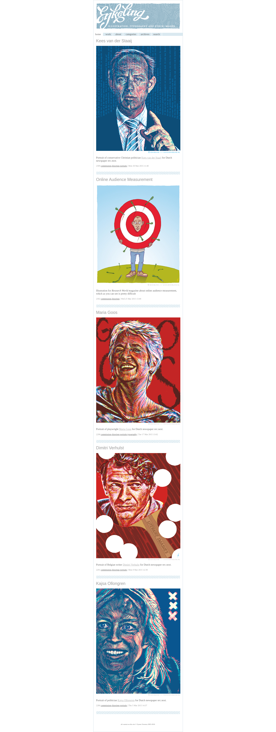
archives (145, 34)
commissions (106, 166)
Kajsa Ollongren (111, 583)
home (98, 34)
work (108, 34)
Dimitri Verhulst (110, 448)
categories (131, 34)
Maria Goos (106, 312)
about (118, 34)
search (156, 34)
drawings (115, 166)
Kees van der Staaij (114, 41)
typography (132, 434)
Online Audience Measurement (124, 179)
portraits (123, 166)
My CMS (138, 16)
